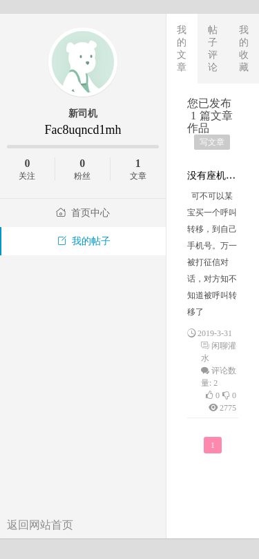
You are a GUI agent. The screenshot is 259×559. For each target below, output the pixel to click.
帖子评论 (213, 48)
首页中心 (83, 213)
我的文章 (181, 48)
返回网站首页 (40, 525)
